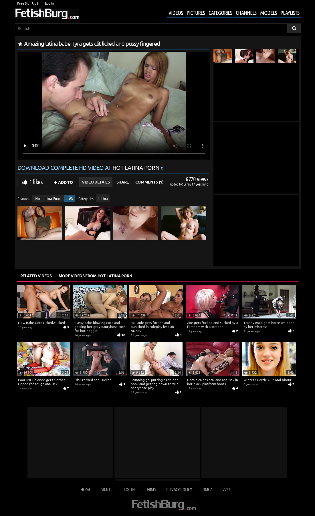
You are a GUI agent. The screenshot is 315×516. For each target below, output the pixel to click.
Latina (103, 198)
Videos (176, 12)
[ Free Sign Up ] (26, 3)
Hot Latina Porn (47, 198)
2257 (226, 489)
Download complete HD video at (89, 167)
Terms (150, 489)
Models (268, 12)
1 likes (36, 181)
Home (85, 489)
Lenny (187, 184)
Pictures (196, 12)
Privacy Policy (179, 489)
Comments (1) (149, 181)
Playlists (289, 12)
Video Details (96, 181)
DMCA (207, 489)
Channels (246, 12)
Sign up (107, 489)
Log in (49, 3)
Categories (220, 12)
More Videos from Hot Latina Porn (95, 275)
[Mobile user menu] (230, 13)
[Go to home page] (47, 14)
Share (122, 181)
